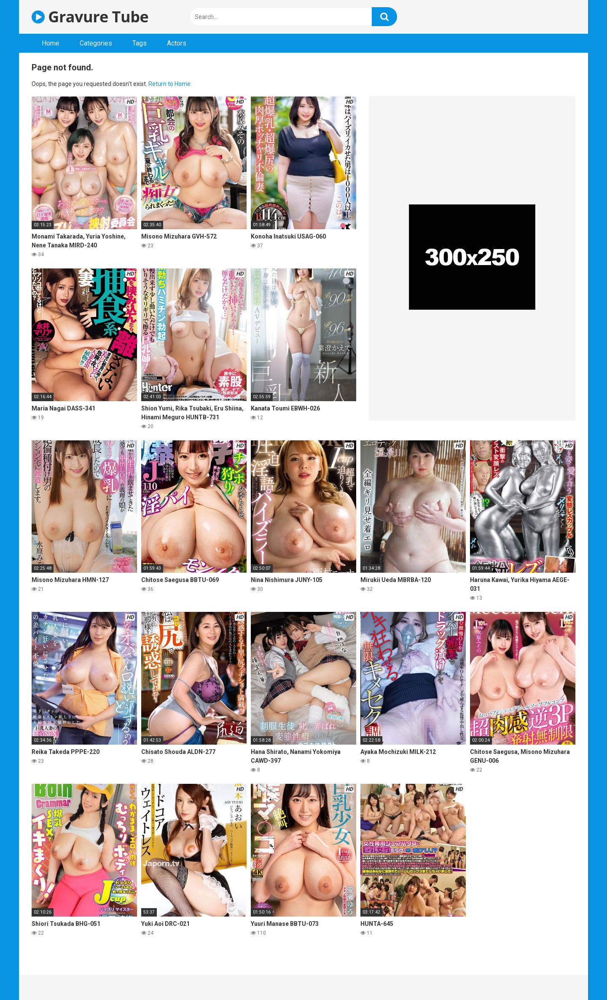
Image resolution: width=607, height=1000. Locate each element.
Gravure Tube (90, 16)
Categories (96, 43)
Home (50, 43)
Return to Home (169, 83)
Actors (176, 43)
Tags (139, 43)
